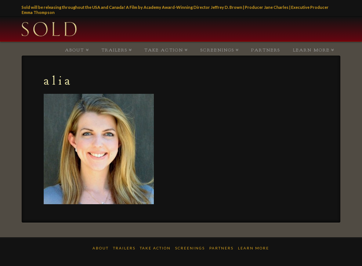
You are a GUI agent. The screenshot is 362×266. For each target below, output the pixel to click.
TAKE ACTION (163, 50)
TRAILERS (114, 50)
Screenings (217, 50)
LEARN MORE (311, 50)
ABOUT (74, 50)
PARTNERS (265, 50)
